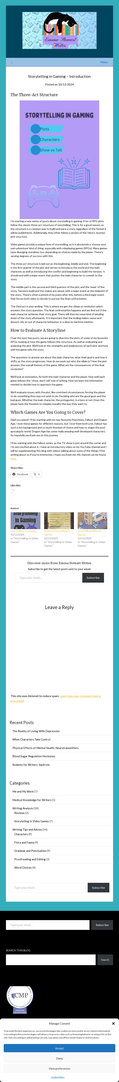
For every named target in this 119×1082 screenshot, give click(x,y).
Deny (59, 1058)
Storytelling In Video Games (31, 821)
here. (13, 458)
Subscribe (93, 577)
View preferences (59, 1068)
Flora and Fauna (24, 842)
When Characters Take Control (31, 739)
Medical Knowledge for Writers (31, 800)
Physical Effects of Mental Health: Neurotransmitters (45, 748)
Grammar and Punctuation (30, 850)
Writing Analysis (22, 808)
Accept (59, 1048)
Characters (21, 834)
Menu (104, 62)
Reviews (19, 812)
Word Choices (23, 867)
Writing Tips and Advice (27, 829)
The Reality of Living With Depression (36, 731)
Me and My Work (23, 791)
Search (105, 959)
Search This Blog (18, 950)
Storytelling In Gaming (24, 530)
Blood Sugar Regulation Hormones (33, 756)
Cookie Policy (57, 1077)
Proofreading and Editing (30, 859)
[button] (113, 1023)
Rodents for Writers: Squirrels (31, 764)
